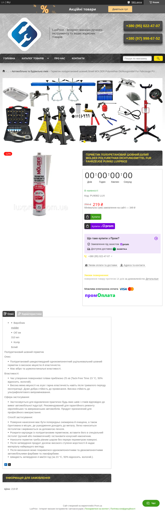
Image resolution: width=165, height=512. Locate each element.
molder (15, 327)
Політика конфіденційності (122, 509)
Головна (9, 58)
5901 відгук (136, 2)
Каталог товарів (33, 58)
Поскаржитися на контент (97, 509)
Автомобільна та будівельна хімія (30, 71)
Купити (96, 216)
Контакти (78, 58)
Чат (151, 503)
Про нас (59, 58)
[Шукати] (158, 58)
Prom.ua (98, 506)
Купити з (102, 226)
